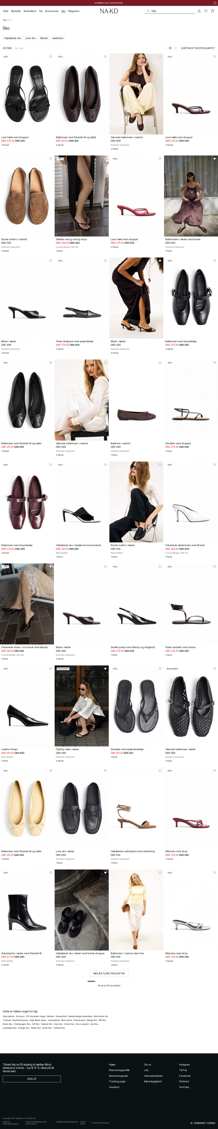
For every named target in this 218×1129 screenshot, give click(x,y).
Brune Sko (8, 1024)
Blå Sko (102, 1020)
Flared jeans (80, 1020)
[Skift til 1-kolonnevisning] (165, 48)
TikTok (183, 1070)
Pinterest (184, 1081)
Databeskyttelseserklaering (67, 1122)
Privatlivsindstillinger (100, 1123)
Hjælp (112, 1064)
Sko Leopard (82, 1024)
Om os (147, 1064)
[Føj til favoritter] (50, 56)
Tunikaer (7, 1020)
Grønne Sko (47, 1024)
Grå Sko (36, 1024)
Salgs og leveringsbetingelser (11, 1123)
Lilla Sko (94, 1024)
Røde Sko (36, 1028)
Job (146, 1070)
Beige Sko (92, 1020)
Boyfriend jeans (20, 1020)
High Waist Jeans (38, 1020)
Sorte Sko (47, 1028)
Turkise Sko (59, 1028)
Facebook (185, 1075)
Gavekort (114, 1087)
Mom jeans (66, 1020)
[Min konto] (199, 11)
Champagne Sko (22, 1024)
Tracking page (117, 1081)
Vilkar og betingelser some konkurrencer (36, 1123)
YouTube (184, 1087)
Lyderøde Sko (10, 1028)
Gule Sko (58, 1024)
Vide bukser (9, 1016)
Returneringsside (118, 1075)
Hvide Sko (69, 1024)
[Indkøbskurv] (212, 11)
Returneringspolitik (119, 1070)
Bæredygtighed (153, 1081)
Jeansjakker (54, 1020)
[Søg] (169, 11)
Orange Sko (24, 1028)
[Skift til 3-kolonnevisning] (175, 48)
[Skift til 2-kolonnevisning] (170, 48)
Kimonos (20, 1016)
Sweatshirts (61, 1016)
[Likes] (206, 11)
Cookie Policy (83, 1123)
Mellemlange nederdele (80, 1016)
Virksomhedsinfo (153, 1075)
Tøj (4, 20)
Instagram (184, 1064)
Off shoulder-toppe (36, 1016)
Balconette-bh (101, 1016)
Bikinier (50, 1016)
